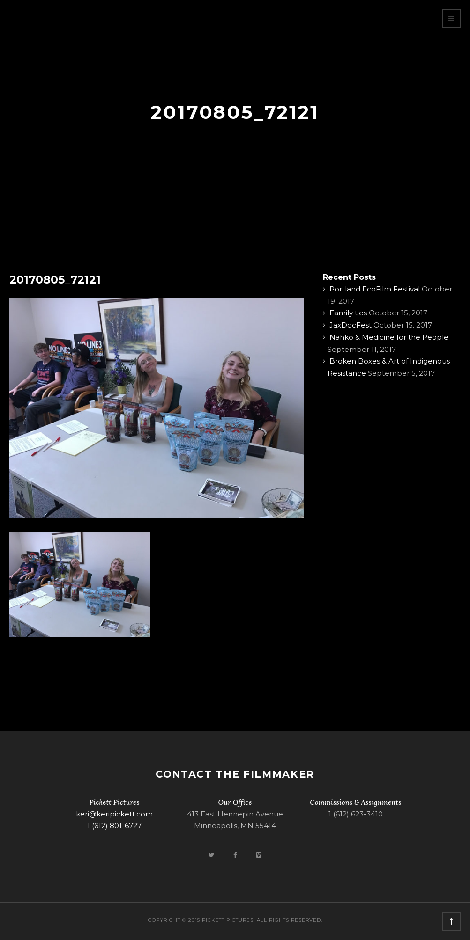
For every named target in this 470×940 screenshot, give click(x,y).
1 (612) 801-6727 (114, 825)
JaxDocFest (350, 325)
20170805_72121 (55, 279)
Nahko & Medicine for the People (388, 337)
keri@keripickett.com (114, 813)
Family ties (348, 312)
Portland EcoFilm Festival (374, 288)
